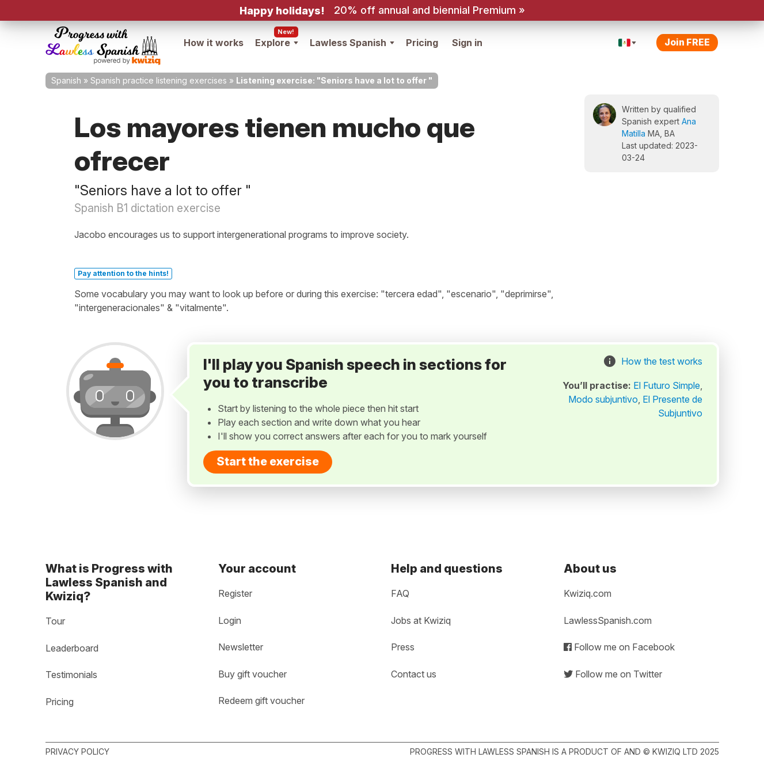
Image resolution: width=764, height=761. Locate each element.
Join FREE (687, 42)
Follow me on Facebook (619, 647)
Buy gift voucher (252, 674)
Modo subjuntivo (603, 399)
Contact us (413, 674)
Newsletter (240, 647)
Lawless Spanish (352, 42)
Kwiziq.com (587, 593)
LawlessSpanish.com (608, 620)
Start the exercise (267, 461)
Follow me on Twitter (613, 674)
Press (403, 647)
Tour (55, 621)
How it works (214, 42)
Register (235, 593)
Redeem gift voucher (261, 700)
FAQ (400, 593)
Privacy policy (77, 751)
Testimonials (71, 674)
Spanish (66, 80)
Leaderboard (71, 648)
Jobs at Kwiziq (421, 620)
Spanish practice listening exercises (158, 80)
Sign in (467, 42)
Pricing (422, 42)
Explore (276, 42)
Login (229, 620)
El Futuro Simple (666, 385)
